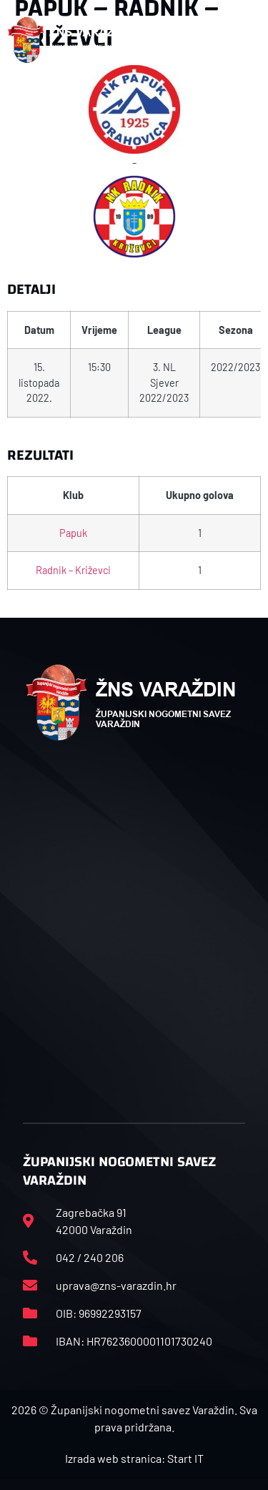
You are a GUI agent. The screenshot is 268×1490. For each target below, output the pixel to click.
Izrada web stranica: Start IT (134, 1458)
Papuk (73, 533)
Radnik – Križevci (73, 570)
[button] (246, 40)
